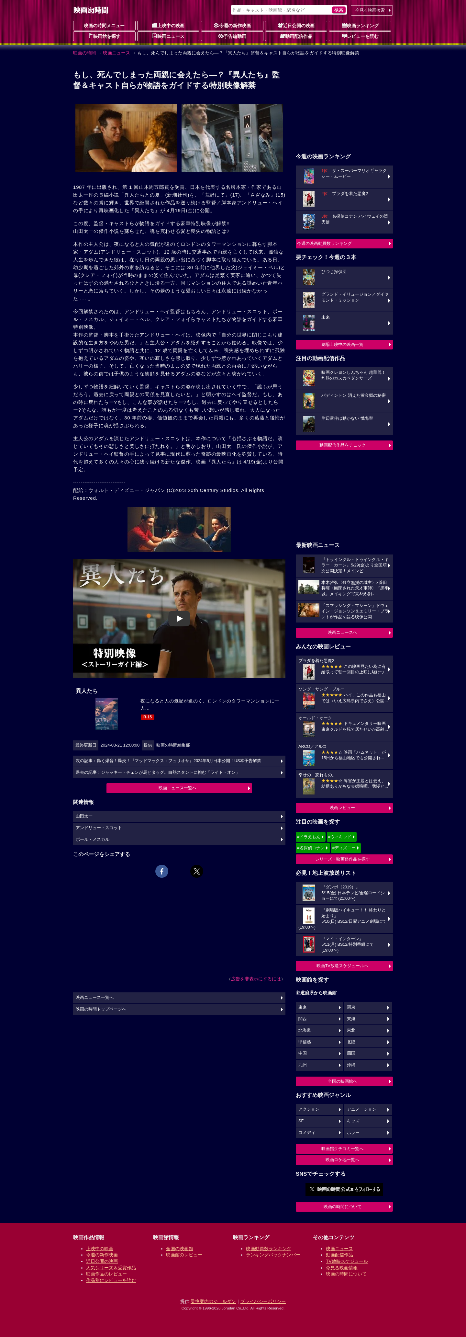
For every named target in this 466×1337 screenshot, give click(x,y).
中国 (302, 1053)
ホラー (353, 1132)
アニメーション (361, 1109)
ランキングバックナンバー (273, 1254)
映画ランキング (360, 25)
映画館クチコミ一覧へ (342, 1148)
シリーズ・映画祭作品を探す (342, 859)
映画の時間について (342, 1206)
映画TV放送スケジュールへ (342, 965)
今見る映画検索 (370, 10)
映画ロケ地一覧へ (342, 1159)
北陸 (351, 1042)
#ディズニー (344, 847)
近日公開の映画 (296, 25)
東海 (351, 1019)
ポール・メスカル (92, 839)
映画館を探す (104, 36)
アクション (308, 1109)
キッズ (353, 1121)
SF (301, 1121)
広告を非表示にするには (256, 978)
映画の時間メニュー (104, 25)
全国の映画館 (179, 1248)
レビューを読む (360, 36)
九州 (302, 1065)
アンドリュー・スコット (99, 828)
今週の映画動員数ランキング (324, 243)
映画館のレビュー (184, 1254)
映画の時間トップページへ (101, 1009)
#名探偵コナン (311, 847)
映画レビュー (342, 807)
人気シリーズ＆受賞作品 (111, 1267)
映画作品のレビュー (106, 1273)
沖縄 (351, 1065)
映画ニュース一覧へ (177, 787)
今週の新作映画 (232, 25)
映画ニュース (168, 36)
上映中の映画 (168, 25)
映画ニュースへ (342, 632)
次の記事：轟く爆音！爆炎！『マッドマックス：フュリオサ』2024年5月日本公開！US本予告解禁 (168, 761)
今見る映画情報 (342, 1267)
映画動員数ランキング (268, 1248)
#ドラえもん (308, 836)
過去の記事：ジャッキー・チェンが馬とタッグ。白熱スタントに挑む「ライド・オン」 (158, 772)
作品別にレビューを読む (111, 1280)
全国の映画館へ (342, 1081)
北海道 (304, 1030)
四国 (351, 1053)
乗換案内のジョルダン (213, 1301)
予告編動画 (232, 36)
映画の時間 (84, 52)
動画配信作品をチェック (342, 445)
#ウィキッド (339, 836)
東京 (302, 1007)
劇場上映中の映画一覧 (342, 344)
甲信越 (304, 1042)
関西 (302, 1019)
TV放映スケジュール (347, 1261)
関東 (351, 1007)
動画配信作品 (296, 36)
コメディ (306, 1132)
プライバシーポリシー (263, 1301)
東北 (351, 1030)
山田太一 (84, 816)
